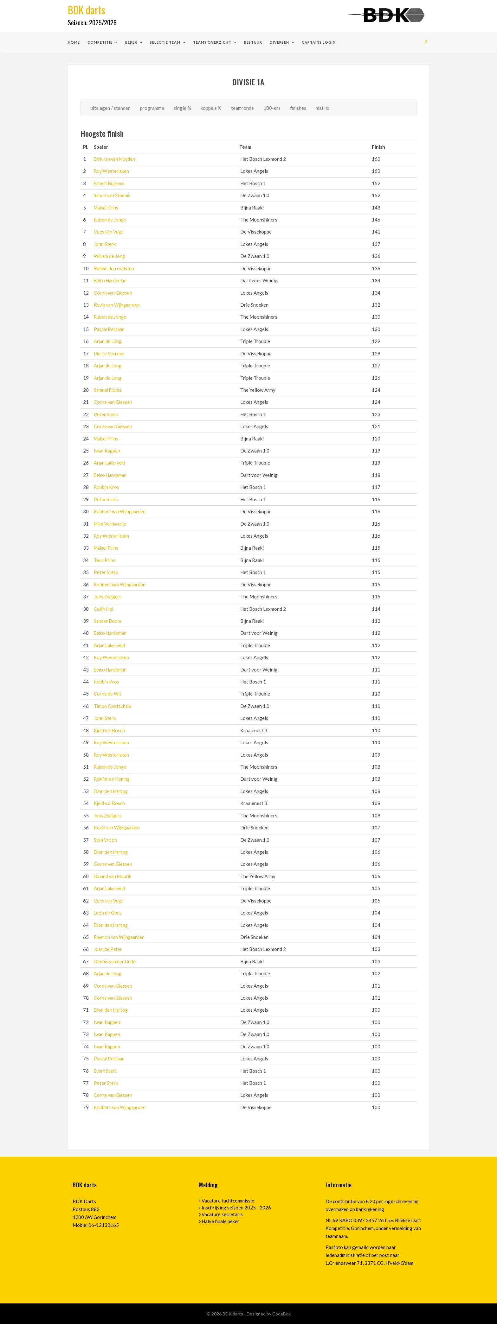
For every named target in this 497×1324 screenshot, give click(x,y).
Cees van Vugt (109, 231)
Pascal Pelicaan (110, 329)
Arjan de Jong (108, 341)
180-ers (272, 108)
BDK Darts (84, 1201)
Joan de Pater (108, 949)
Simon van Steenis (113, 195)
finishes (298, 108)
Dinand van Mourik (114, 876)
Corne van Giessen (113, 293)
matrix (322, 108)
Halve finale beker (220, 1221)
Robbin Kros (107, 487)
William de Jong (110, 256)
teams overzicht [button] (212, 42)
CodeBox (281, 1313)
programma (152, 108)
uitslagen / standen (110, 108)
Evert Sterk (106, 1071)
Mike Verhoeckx (110, 524)
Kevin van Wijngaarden (118, 305)
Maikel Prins (107, 207)
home (74, 42)
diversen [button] (280, 42)
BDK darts (233, 1313)
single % (182, 108)
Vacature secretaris (222, 1214)
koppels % (211, 108)
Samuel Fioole (108, 390)
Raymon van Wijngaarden (121, 937)
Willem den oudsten (114, 268)
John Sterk (105, 244)
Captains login (319, 42)
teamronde (242, 108)
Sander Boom (108, 621)
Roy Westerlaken (112, 171)
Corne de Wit (108, 693)
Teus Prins (105, 560)
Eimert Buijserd (110, 183)
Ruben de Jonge (110, 219)
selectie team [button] (165, 42)
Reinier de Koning (112, 779)
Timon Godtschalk (113, 706)
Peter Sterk (106, 414)
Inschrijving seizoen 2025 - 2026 (236, 1207)
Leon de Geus (108, 912)
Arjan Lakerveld (110, 462)
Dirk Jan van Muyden (116, 159)
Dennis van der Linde (116, 961)
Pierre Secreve (109, 353)
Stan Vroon (105, 840)
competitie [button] (100, 42)
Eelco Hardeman (111, 280)
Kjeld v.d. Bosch (110, 730)
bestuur (253, 42)
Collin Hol (104, 609)
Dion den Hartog (111, 791)
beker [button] (131, 42)
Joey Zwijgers (108, 596)
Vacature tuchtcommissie (228, 1200)
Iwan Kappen (107, 450)
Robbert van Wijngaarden (121, 511)
